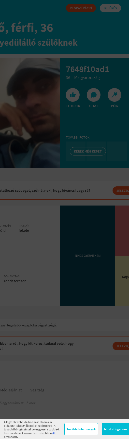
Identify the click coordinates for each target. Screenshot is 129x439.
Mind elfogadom (115, 429)
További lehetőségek (81, 429)
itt (54, 433)
